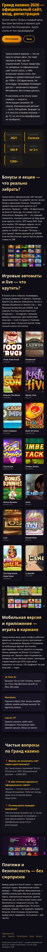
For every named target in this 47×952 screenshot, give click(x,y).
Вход (29, 39)
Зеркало (11, 936)
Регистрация (11, 38)
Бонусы (39, 936)
